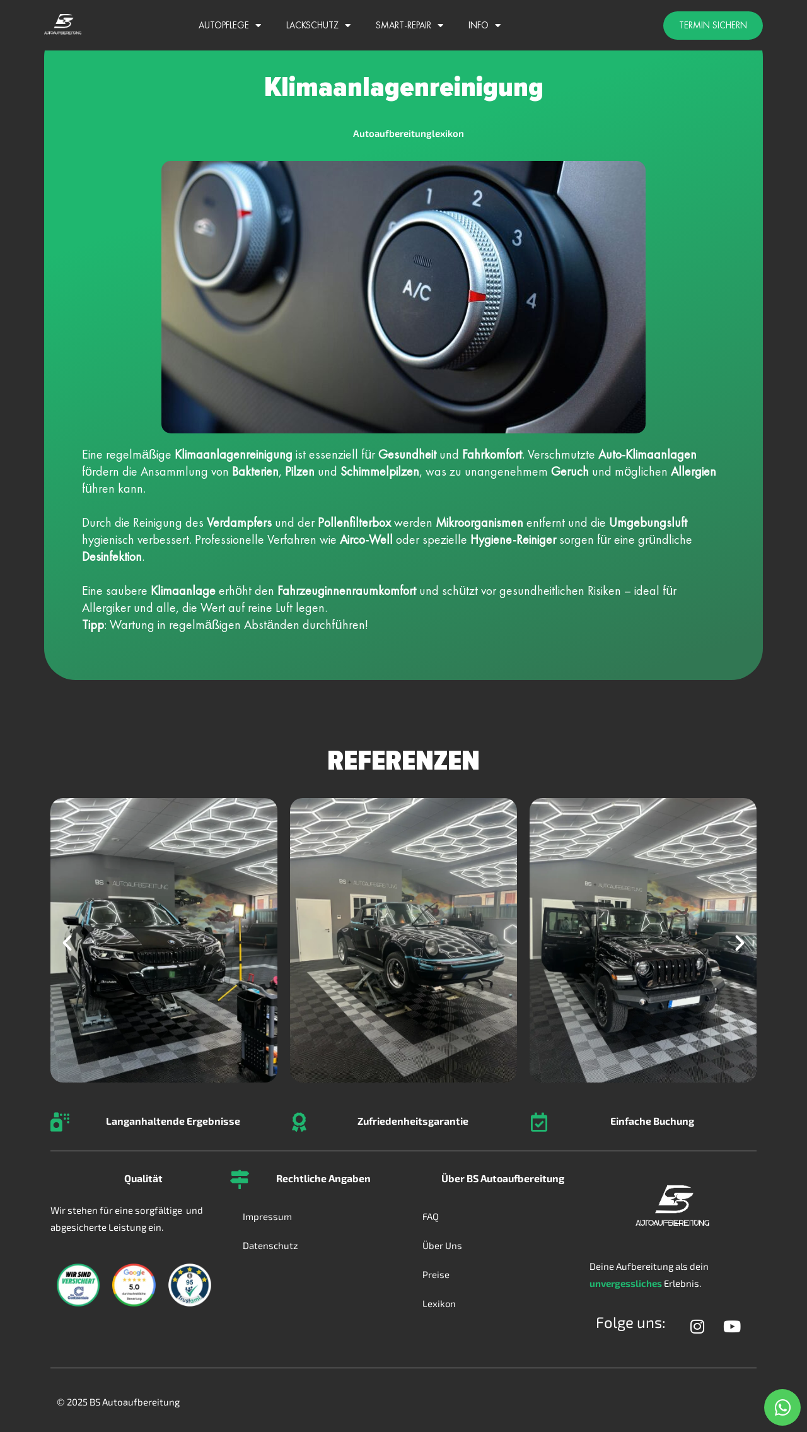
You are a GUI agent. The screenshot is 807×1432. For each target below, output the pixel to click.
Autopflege (230, 25)
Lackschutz (318, 25)
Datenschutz (270, 1245)
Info (484, 25)
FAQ (430, 1216)
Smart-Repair (409, 25)
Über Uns (442, 1245)
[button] (67, 942)
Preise (436, 1274)
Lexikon (439, 1303)
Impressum (267, 1216)
